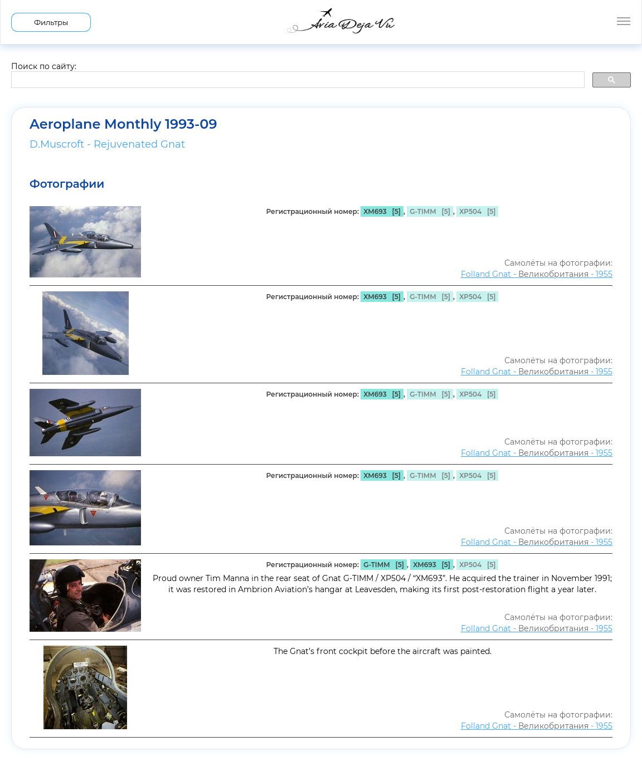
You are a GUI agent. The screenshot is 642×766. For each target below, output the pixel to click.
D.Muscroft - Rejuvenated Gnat (107, 144)
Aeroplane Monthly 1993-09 (123, 124)
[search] (297, 80)
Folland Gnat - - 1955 (536, 274)
